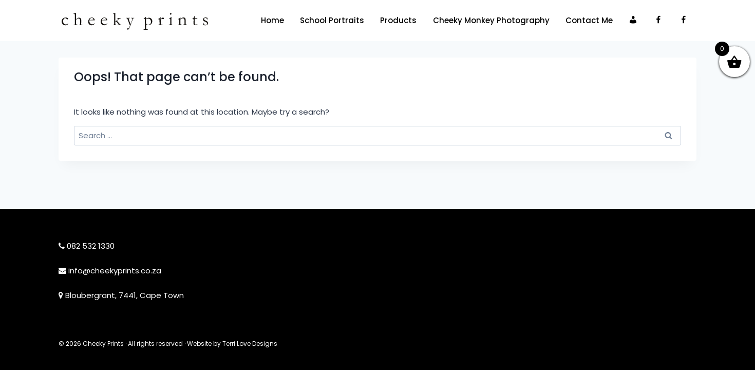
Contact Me (589, 20)
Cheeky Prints (103, 343)
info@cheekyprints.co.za (114, 270)
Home (272, 20)
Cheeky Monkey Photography (491, 20)
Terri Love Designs (249, 343)
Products (398, 20)
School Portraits (332, 20)
